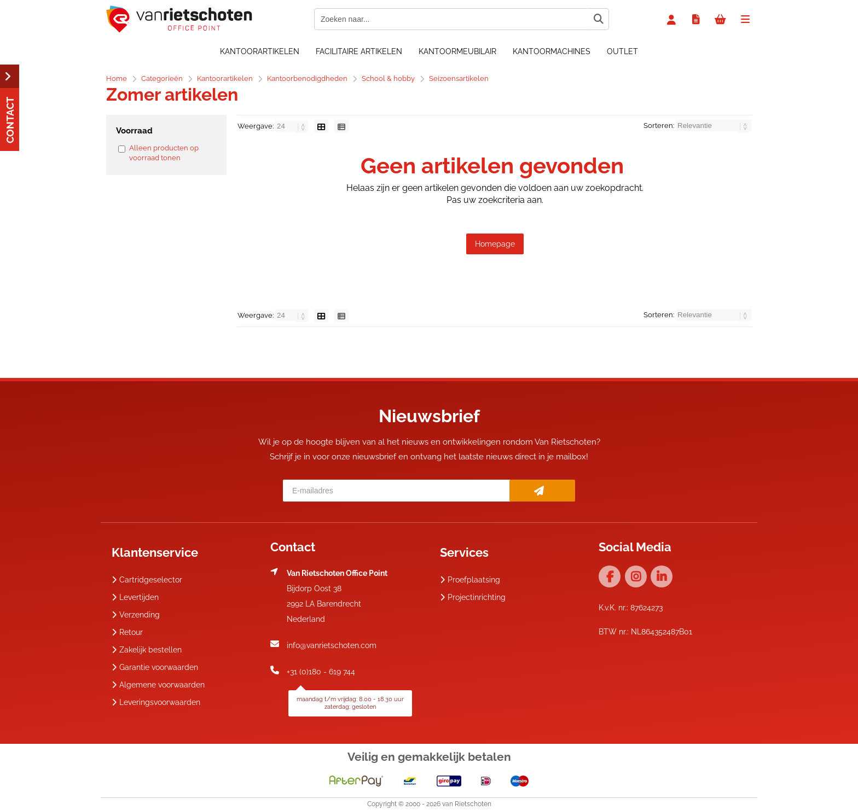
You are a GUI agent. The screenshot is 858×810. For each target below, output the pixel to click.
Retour (127, 632)
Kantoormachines (551, 51)
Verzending (136, 614)
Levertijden (135, 597)
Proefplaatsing (470, 579)
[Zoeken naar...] (598, 19)
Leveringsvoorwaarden (156, 702)
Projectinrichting (473, 597)
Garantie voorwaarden (155, 667)
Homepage (495, 244)
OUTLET (622, 51)
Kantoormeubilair (457, 51)
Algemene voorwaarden (158, 684)
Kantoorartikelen (259, 51)
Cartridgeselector (147, 579)
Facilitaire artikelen (359, 51)
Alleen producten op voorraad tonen (164, 153)
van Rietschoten (466, 804)
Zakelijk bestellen (147, 649)
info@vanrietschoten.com (331, 645)
